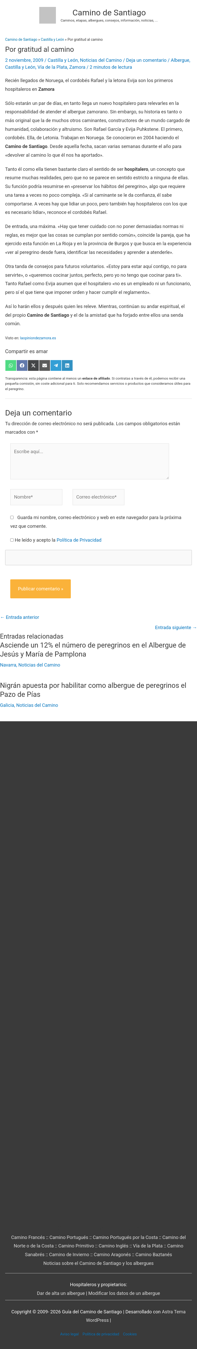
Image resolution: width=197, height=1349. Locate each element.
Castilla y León (63, 60)
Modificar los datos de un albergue (124, 1293)
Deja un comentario (146, 60)
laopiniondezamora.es (38, 338)
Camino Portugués (69, 1237)
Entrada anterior (19, 617)
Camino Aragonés (112, 1254)
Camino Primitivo (76, 1245)
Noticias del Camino (101, 60)
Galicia (7, 705)
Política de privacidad (101, 1334)
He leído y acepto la (58, 540)
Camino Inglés (113, 1245)
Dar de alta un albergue (61, 1293)
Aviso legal (69, 1334)
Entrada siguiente (176, 627)
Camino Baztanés (153, 1254)
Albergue (180, 60)
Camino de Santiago (109, 12)
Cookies (130, 1334)
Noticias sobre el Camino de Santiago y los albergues (98, 1263)
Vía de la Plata (52, 67)
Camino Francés (28, 1237)
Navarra (8, 665)
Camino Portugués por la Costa (125, 1237)
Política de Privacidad (79, 540)
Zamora (77, 67)
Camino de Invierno (69, 1254)
